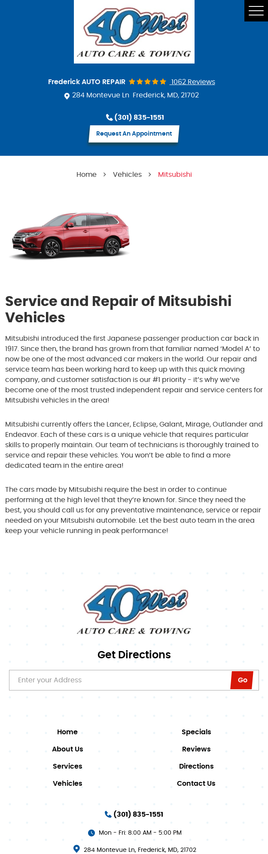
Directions (196, 766)
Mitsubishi (175, 174)
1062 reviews (192, 82)
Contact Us (196, 783)
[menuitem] (69, 732)
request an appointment (134, 134)
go (242, 680)
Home (86, 174)
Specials (196, 732)
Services (67, 766)
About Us (67, 749)
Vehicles (127, 174)
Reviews (196, 749)
